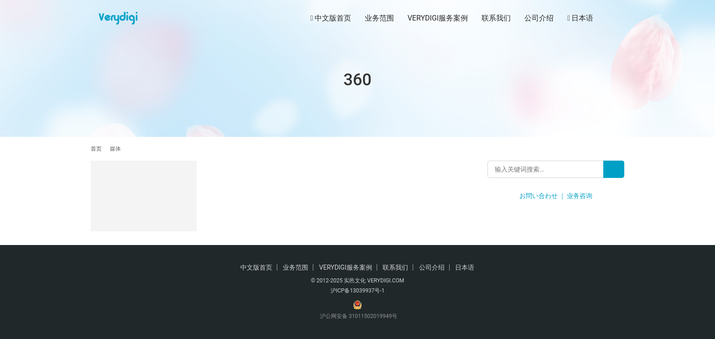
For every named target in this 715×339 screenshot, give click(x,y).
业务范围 (379, 18)
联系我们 (496, 18)
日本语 (580, 18)
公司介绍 (539, 18)
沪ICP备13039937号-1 (358, 290)
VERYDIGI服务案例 (438, 18)
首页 (96, 149)
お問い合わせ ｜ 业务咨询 (556, 195)
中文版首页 (331, 18)
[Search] (613, 169)
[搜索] (620, 18)
